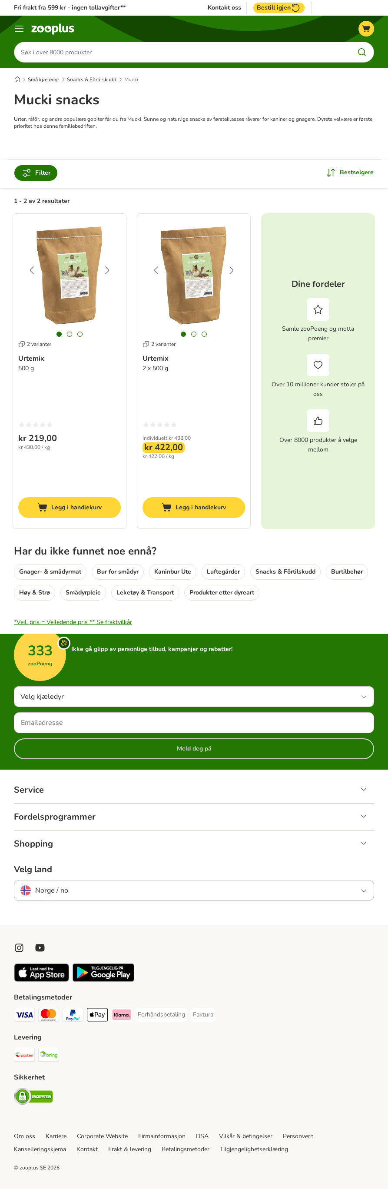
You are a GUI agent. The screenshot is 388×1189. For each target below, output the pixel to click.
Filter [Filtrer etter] (35, 173)
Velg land (33, 869)
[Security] (33, 1098)
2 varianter (34, 344)
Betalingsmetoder (185, 1149)
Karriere (56, 1136)
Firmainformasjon (162, 1136)
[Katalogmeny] (19, 28)
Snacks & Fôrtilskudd (91, 79)
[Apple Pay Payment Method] (97, 1016)
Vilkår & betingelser (245, 1136)
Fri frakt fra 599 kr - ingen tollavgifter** (70, 7)
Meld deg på (194, 748)
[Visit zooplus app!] (41, 980)
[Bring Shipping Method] (48, 1056)
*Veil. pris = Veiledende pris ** (73, 622)
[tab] (59, 334)
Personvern (298, 1136)
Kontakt (87, 1149)
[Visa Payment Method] (24, 1016)
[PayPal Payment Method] (73, 1016)
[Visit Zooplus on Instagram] (19, 948)
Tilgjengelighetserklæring (254, 1149)
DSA (202, 1136)
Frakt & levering (129, 1149)
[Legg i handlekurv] (69, 507)
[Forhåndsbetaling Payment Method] (161, 1015)
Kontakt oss (224, 8)
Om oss (24, 1136)
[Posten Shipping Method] (24, 1056)
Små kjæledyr (43, 79)
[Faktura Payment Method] (203, 1015)
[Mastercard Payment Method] (48, 1016)
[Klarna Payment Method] (121, 1016)
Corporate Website (102, 1136)
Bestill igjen (279, 8)
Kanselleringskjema (40, 1149)
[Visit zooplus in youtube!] (40, 948)
